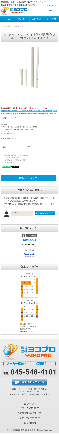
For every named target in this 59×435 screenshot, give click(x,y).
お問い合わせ (30, 423)
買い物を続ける (9, 162)
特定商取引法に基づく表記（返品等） (17, 155)
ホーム (4, 26)
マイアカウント (50, 6)
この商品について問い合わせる (14, 160)
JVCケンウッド (22, 26)
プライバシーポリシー (30, 418)
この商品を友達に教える (12, 158)
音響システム (12, 26)
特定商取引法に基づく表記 (30, 413)
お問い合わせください (28, 178)
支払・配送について (30, 408)
